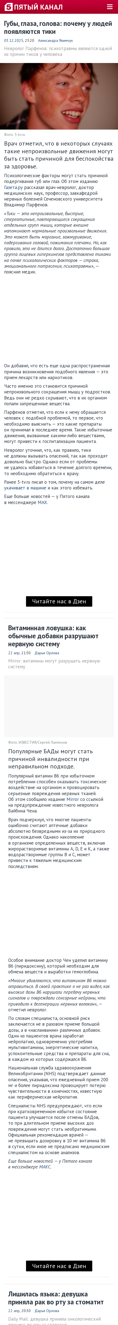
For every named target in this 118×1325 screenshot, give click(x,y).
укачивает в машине (25, 488)
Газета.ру (13, 187)
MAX (42, 502)
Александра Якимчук (55, 40)
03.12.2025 (13, 40)
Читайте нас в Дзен (59, 601)
